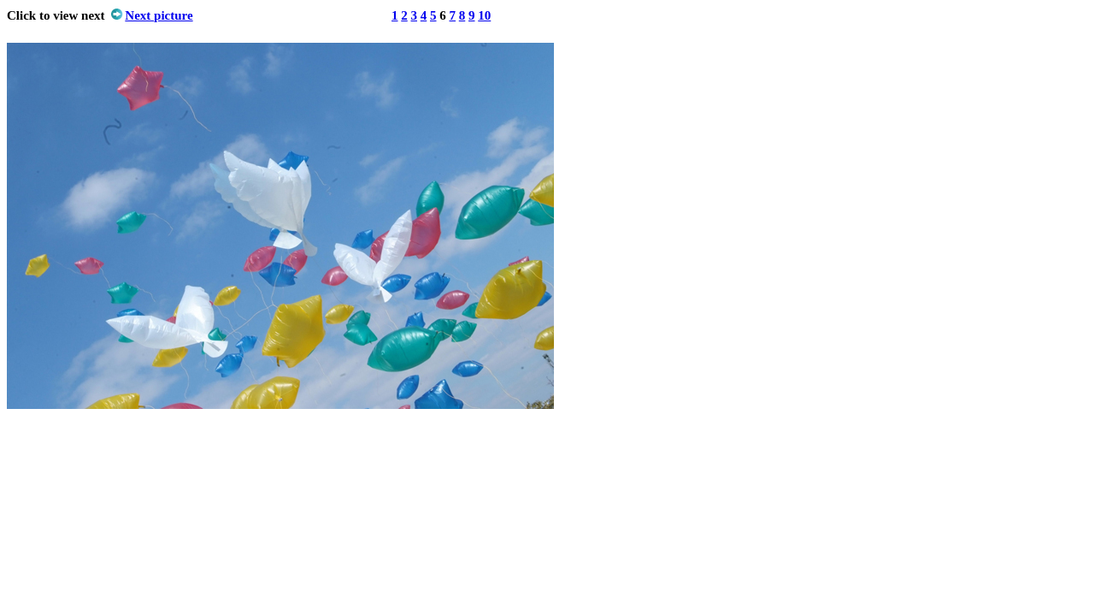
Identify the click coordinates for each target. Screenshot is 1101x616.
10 (484, 15)
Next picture (158, 15)
